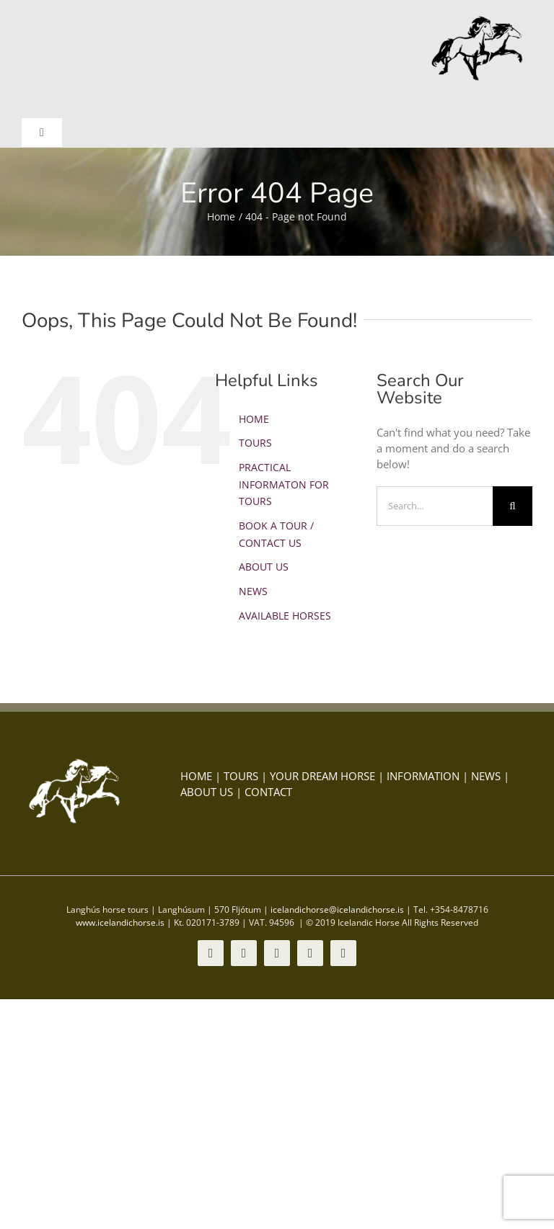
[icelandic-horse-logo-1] (478, 19)
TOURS (255, 443)
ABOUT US (264, 566)
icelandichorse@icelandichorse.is (337, 909)
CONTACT (268, 792)
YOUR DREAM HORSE (322, 776)
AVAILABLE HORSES (285, 615)
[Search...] (435, 506)
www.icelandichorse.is (120, 922)
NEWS (253, 591)
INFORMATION (423, 776)
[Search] (512, 506)
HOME (254, 419)
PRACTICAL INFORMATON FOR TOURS (284, 484)
